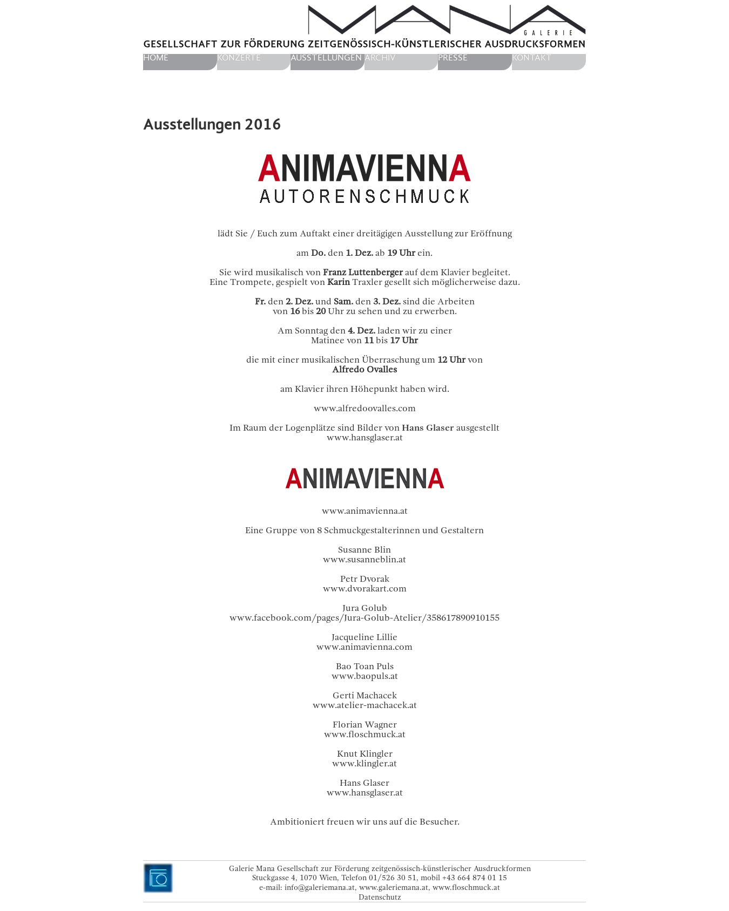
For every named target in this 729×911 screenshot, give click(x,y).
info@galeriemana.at (320, 887)
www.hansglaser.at (365, 437)
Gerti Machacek (365, 695)
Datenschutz (380, 896)
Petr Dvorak (364, 579)
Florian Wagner (365, 724)
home (155, 58)
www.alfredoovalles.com (365, 408)
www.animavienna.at (365, 511)
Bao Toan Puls (365, 666)
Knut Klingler (365, 754)
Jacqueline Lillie (364, 637)
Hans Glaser (364, 783)
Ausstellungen (326, 58)
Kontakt (532, 58)
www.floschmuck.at (466, 887)
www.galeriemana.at (393, 887)
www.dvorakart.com (365, 588)
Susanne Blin (364, 550)
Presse (453, 58)
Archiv (380, 58)
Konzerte (239, 58)
